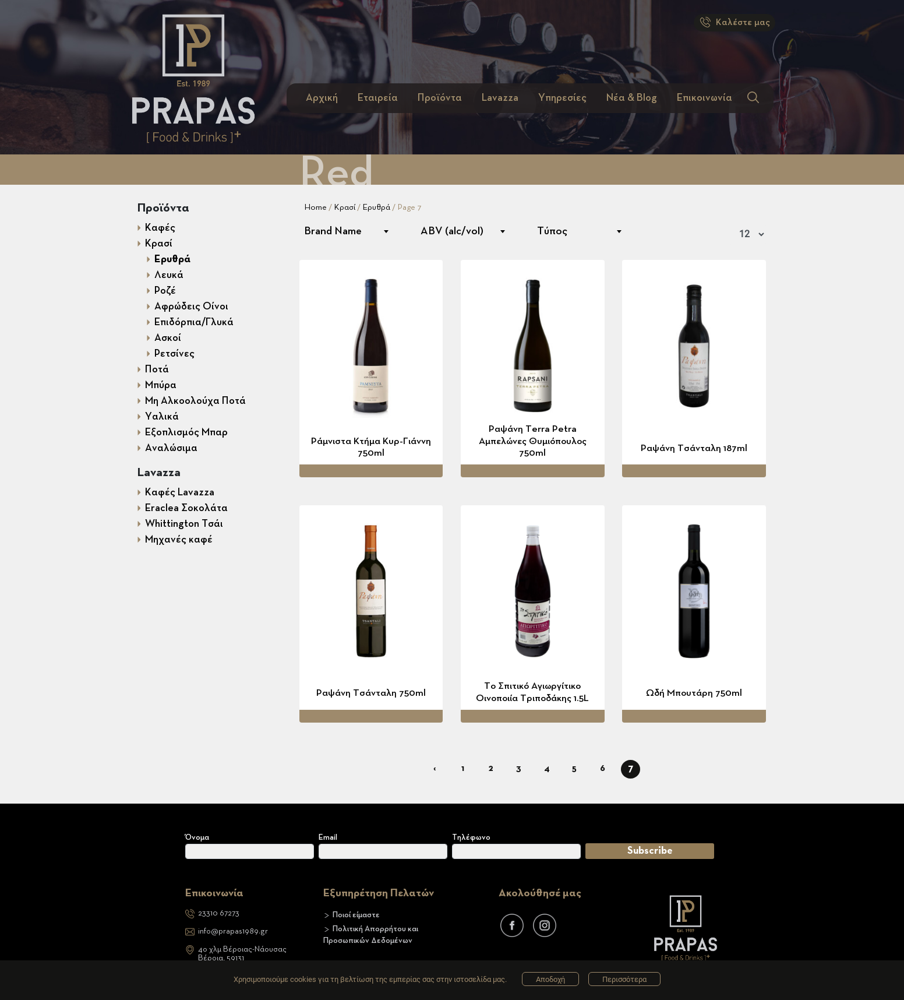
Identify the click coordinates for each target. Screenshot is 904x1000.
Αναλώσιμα (171, 448)
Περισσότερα (624, 979)
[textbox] (346, 231)
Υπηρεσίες (562, 98)
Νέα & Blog (631, 98)
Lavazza (500, 98)
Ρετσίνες (174, 353)
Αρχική (322, 98)
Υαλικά (162, 416)
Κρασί (158, 243)
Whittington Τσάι (184, 524)
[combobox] (346, 231)
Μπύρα (160, 385)
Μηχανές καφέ (179, 539)
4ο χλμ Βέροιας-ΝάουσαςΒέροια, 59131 (242, 953)
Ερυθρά (172, 259)
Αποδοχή (550, 979)
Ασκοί (167, 338)
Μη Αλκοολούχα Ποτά (195, 401)
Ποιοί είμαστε (356, 915)
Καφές (160, 228)
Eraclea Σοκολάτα (186, 508)
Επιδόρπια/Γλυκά (194, 322)
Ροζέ (165, 291)
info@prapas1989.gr (233, 931)
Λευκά (168, 275)
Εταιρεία (378, 98)
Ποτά (157, 369)
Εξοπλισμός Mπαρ (186, 432)
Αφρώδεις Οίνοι (191, 306)
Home (315, 207)
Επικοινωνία (704, 98)
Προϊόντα (440, 98)
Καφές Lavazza (179, 492)
